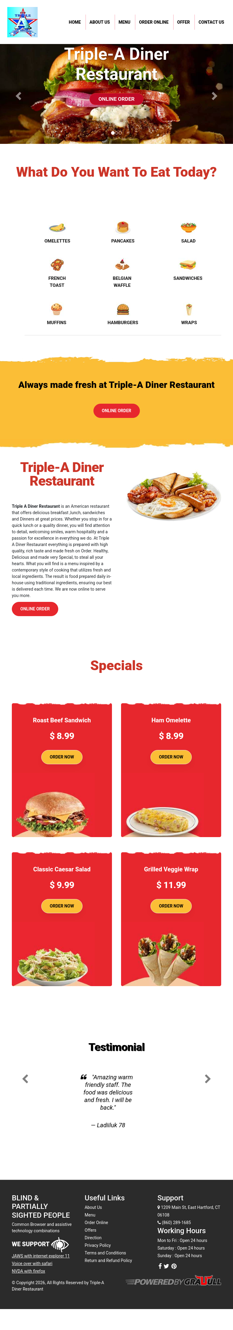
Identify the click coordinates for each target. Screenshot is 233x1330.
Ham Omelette (171, 720)
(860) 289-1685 (174, 1222)
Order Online (153, 22)
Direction (93, 1237)
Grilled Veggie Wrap (171, 869)
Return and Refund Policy (108, 1260)
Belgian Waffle (122, 273)
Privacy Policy (98, 1245)
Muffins (56, 313)
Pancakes (122, 232)
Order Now (62, 757)
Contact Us (211, 22)
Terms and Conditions (105, 1252)
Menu (124, 22)
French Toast (57, 273)
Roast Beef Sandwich (62, 720)
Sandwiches (188, 269)
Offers (90, 1230)
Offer (183, 22)
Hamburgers (123, 313)
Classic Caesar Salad (62, 869)
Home (75, 22)
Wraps (189, 313)
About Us (99, 22)
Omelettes (57, 232)
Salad (188, 232)
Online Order (117, 97)
